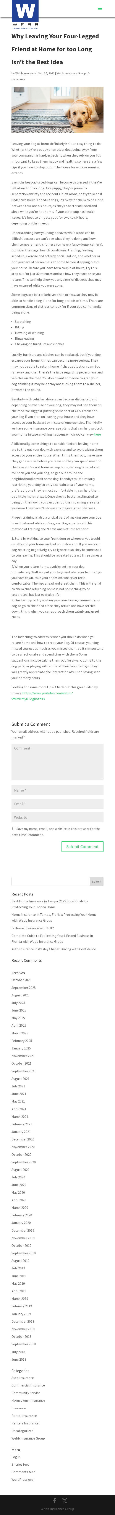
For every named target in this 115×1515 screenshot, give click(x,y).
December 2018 (22, 1321)
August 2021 (20, 1078)
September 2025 (23, 987)
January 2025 (21, 1048)
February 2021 (21, 1124)
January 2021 (21, 1131)
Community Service (25, 1393)
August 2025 (20, 995)
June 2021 (18, 1094)
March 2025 (19, 1033)
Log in (16, 1457)
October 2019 (21, 1245)
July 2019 (18, 1268)
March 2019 (19, 1298)
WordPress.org (22, 1479)
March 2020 (19, 1207)
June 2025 (18, 1010)
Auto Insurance (22, 1377)
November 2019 (23, 1238)
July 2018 (18, 1352)
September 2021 (23, 1071)
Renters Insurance (25, 1423)
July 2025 (18, 1003)
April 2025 (18, 1025)
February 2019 (21, 1306)
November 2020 (23, 1147)
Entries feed (20, 1464)
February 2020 (21, 1215)
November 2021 (23, 1056)
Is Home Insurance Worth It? (32, 928)
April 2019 (18, 1291)
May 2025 (18, 1018)
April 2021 (18, 1109)
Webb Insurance (25, 73)
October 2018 (21, 1336)
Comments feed (23, 1472)
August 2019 (20, 1260)
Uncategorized (22, 1431)
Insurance (18, 1408)
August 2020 (20, 1169)
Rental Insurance (24, 1415)
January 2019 (21, 1314)
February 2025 (21, 1040)
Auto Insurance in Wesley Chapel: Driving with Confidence (53, 949)
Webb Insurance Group (71, 73)
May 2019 (18, 1283)
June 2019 (18, 1276)
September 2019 (23, 1253)
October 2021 (21, 1063)
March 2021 (19, 1116)
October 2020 (21, 1154)
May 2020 (18, 1192)
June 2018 (18, 1359)
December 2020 (22, 1139)
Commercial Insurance (28, 1385)
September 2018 (23, 1344)
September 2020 (23, 1162)
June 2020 (18, 1185)
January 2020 (21, 1222)
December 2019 (22, 1230)
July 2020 (18, 1177)
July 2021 (18, 1086)
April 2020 (18, 1200)
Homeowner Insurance (28, 1400)
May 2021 (18, 1101)
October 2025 (21, 980)
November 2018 (23, 1329)
